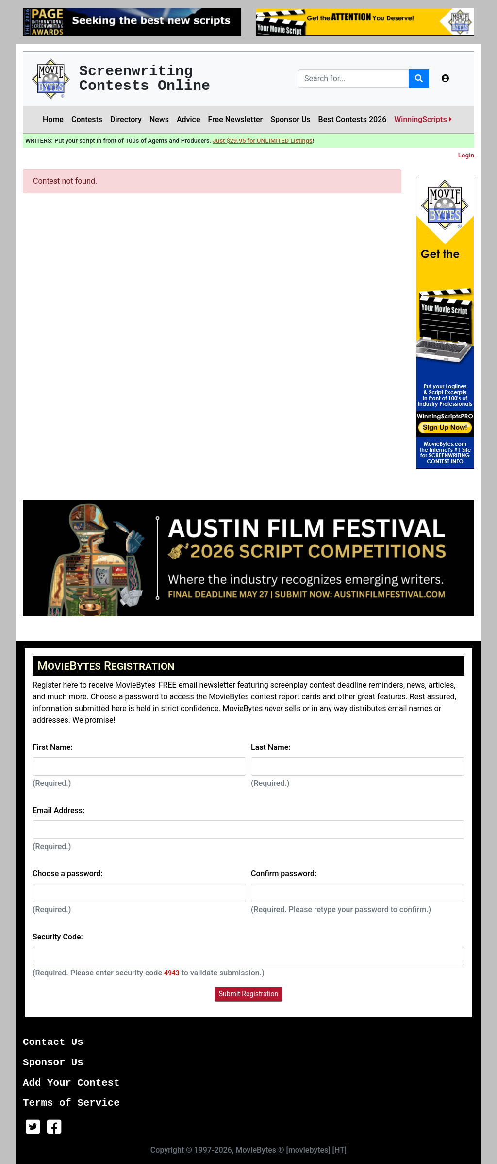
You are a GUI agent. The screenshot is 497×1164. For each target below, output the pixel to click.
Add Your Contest (71, 1083)
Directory (126, 119)
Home (53, 119)
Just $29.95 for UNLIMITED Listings (262, 140)
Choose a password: (68, 873)
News (159, 119)
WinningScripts (422, 119)
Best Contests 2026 (352, 119)
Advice (188, 119)
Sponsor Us (290, 119)
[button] (445, 78)
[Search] (353, 78)
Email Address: (58, 810)
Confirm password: (283, 873)
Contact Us (53, 1042)
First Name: (53, 747)
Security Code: (58, 936)
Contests (86, 119)
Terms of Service (71, 1103)
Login (466, 155)
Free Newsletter (235, 119)
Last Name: (271, 747)
